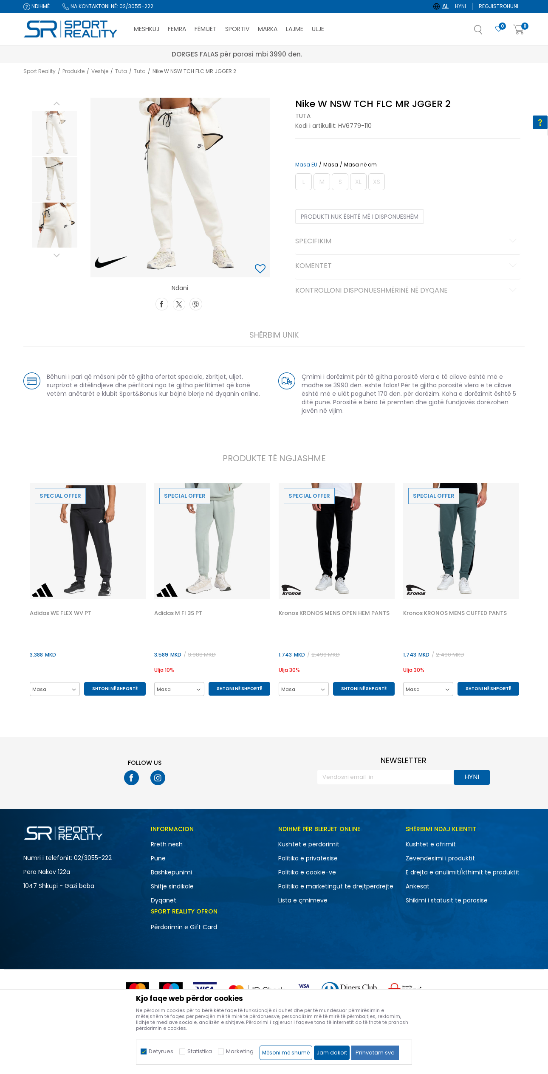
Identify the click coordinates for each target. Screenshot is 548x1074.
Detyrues (161, 1051)
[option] (55, 133)
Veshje (99, 71)
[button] (487, 32)
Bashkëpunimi (171, 872)
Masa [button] (330, 164)
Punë (158, 858)
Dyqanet (163, 900)
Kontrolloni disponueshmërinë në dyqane (407, 291)
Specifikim (407, 241)
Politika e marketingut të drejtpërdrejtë (335, 886)
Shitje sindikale (172, 886)
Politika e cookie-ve (307, 872)
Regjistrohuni (498, 6)
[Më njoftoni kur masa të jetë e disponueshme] (303, 181)
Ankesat (417, 886)
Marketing (240, 1051)
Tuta (121, 71)
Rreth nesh (167, 844)
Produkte (73, 71)
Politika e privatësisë (308, 858)
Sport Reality (39, 71)
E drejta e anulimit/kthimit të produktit (463, 872)
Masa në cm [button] (360, 164)
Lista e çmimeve (303, 900)
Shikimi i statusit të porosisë (447, 900)
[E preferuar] (498, 29)
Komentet (407, 266)
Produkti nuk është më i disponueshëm (359, 216)
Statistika (199, 1051)
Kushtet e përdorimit (308, 844)
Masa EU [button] (306, 164)
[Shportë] (519, 29)
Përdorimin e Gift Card (184, 927)
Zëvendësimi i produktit (440, 858)
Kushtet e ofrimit (431, 844)
